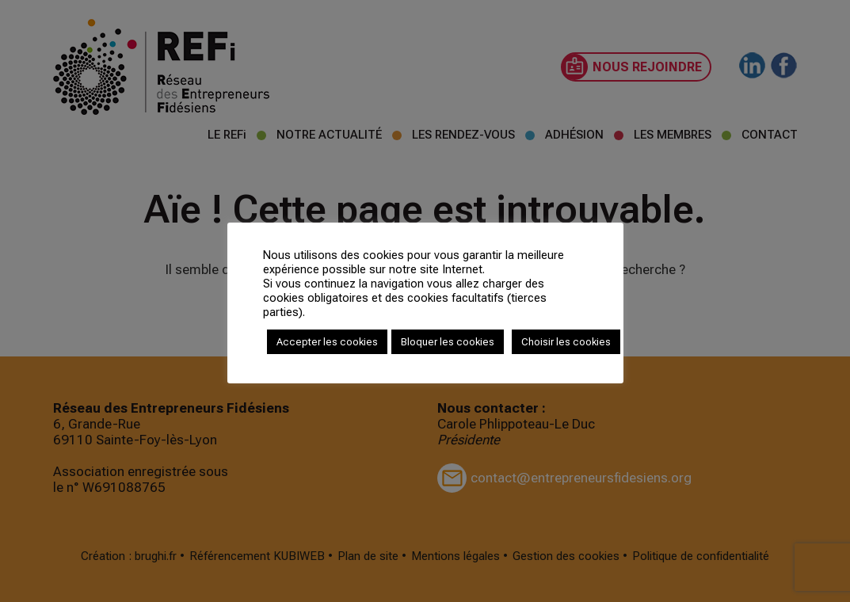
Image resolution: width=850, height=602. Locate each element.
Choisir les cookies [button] (566, 342)
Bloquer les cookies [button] (447, 342)
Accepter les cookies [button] (327, 342)
